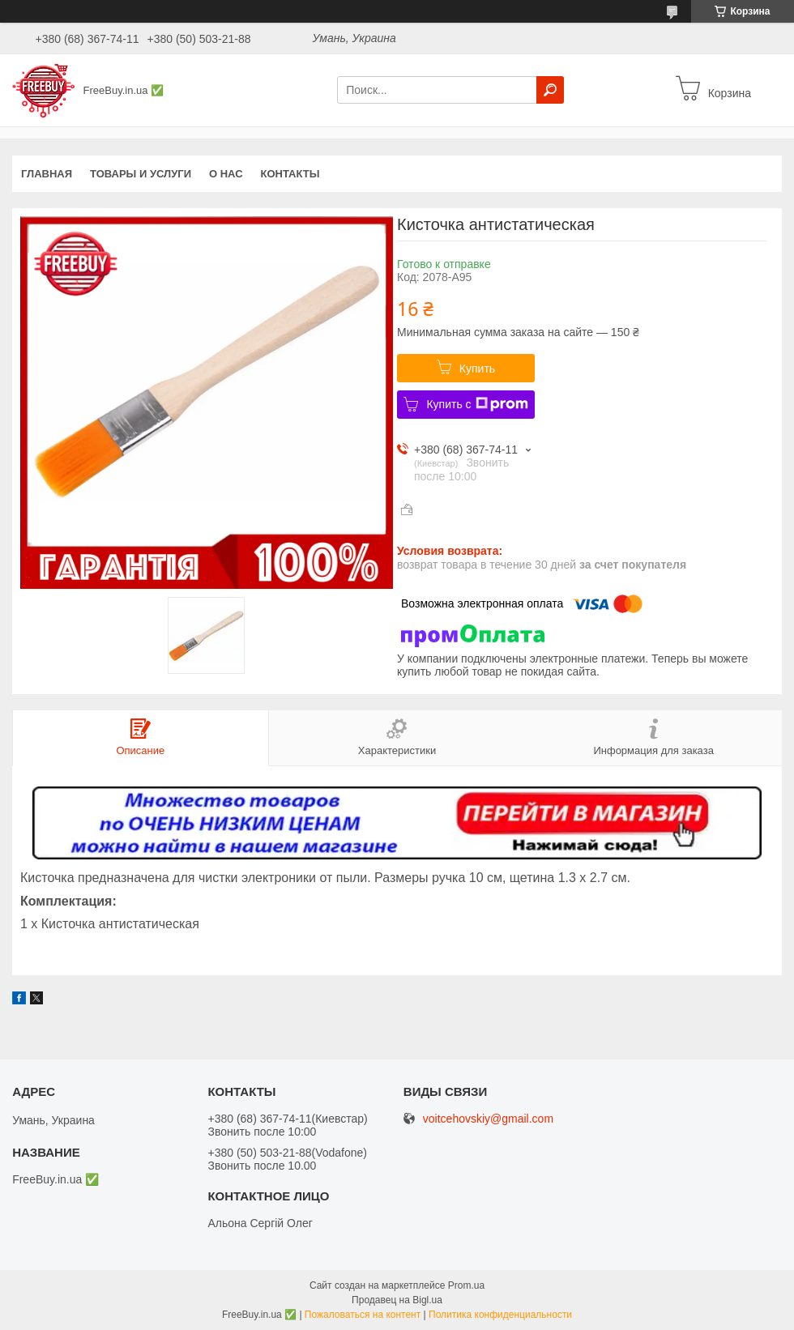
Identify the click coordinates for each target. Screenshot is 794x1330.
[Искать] (550, 90)
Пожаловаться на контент (362, 1314)
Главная (46, 174)
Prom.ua (466, 1285)
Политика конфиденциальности (500, 1314)
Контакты (290, 174)
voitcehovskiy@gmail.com (488, 1119)
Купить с (476, 404)
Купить (477, 368)
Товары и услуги (140, 174)
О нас (226, 174)
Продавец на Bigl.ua (397, 1300)
